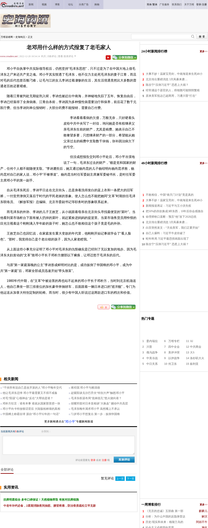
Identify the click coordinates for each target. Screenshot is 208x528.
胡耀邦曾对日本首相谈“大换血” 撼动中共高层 (99, 403)
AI (191, 341)
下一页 (130, 478)
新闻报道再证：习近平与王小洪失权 (168, 205)
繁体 (154, 4)
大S (192, 352)
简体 (149, 4)
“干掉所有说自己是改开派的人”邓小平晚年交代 (32, 387)
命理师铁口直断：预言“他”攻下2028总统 (171, 216)
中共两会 (195, 346)
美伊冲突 (174, 352)
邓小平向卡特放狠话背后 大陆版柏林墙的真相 (31, 408)
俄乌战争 (152, 352)
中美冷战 (152, 358)
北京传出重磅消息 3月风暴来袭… (167, 79)
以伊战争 (174, 358)
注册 (204, 4)
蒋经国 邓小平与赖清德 (85, 387)
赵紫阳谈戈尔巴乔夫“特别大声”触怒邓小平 (97, 392)
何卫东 (172, 363)
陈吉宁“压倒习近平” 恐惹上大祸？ (167, 84)
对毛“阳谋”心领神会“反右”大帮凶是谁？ (28, 398)
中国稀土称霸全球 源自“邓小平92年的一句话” (31, 414)
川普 (149, 346)
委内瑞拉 (152, 341)
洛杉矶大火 (197, 358)
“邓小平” (70, 421)
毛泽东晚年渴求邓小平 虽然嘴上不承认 (95, 408)
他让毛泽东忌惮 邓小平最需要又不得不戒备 (30, 392)
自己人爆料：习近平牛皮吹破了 (165, 233)
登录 (198, 4)
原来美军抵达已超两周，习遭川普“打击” (171, 95)
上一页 (120, 478)
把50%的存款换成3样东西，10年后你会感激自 (175, 211)
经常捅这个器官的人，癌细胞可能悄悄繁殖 (173, 90)
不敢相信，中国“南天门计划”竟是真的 (170, 194)
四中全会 (174, 346)
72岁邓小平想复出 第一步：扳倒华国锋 (95, 414)
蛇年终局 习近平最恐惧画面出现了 (167, 238)
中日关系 (152, 363)
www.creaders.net (9, 56)
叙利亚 (194, 363)
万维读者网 (7, 37)
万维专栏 (174, 341)
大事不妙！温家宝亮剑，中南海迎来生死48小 (174, 73)
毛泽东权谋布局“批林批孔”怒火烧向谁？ (96, 398)
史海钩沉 (20, 37)
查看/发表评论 (65, 56)
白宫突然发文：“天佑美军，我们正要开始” (172, 227)
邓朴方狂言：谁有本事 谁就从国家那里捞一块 (31, 403)
